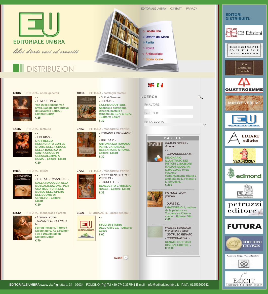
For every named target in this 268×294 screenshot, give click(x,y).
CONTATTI (176, 8)
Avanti (118, 257)
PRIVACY (191, 8)
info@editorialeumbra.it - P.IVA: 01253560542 (178, 284)
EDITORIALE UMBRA (153, 8)
